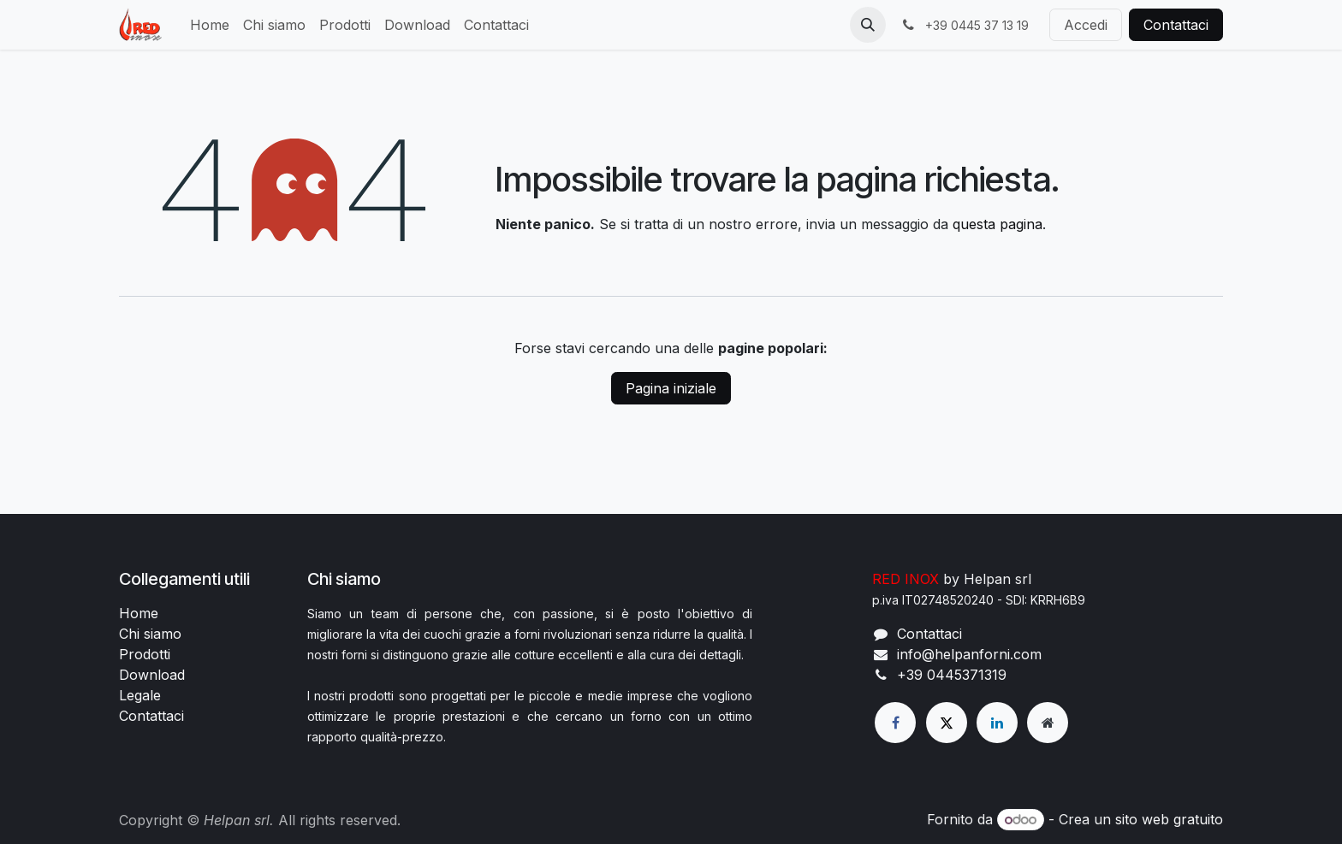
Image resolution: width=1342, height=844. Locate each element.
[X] (946, 722)
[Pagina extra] (1047, 722)
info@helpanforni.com (969, 654)
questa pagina (997, 224)
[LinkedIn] (997, 722)
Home (138, 613)
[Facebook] (895, 722)
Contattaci (1175, 24)
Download (152, 674)
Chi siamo (150, 633)
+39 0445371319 (951, 674)
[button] (868, 25)
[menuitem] (209, 25)
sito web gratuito (1169, 819)
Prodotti (144, 654)
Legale (140, 695)
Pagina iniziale (671, 388)
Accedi (1085, 24)
